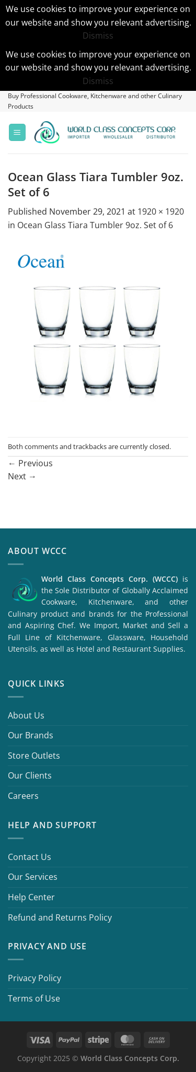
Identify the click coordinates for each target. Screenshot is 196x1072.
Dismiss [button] (98, 35)
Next (22, 476)
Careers (23, 796)
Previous (30, 463)
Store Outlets (34, 755)
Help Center (31, 897)
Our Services (32, 876)
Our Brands (30, 735)
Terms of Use (34, 998)
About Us (26, 715)
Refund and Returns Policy (60, 917)
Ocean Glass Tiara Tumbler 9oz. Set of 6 (95, 225)
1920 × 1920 (160, 211)
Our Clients (30, 775)
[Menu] (17, 132)
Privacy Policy (34, 978)
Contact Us (29, 857)
